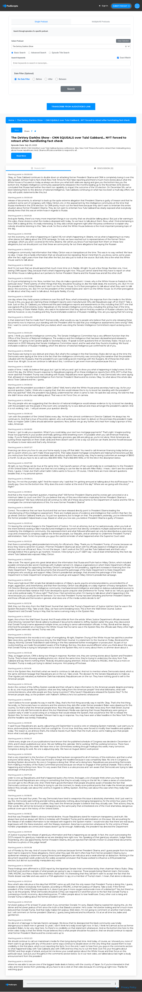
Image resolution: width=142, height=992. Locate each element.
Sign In (103, 6)
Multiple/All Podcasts (101, 22)
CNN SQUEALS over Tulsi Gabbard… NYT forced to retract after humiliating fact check (87, 120)
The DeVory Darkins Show (30, 120)
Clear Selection (123, 41)
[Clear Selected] (126, 47)
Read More (21, 156)
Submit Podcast (121, 6)
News (17, 130)
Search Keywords (18, 58)
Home (11, 120)
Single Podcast (41, 22)
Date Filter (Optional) (24, 73)
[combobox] (71, 46)
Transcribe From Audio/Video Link (71, 107)
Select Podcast (17, 41)
